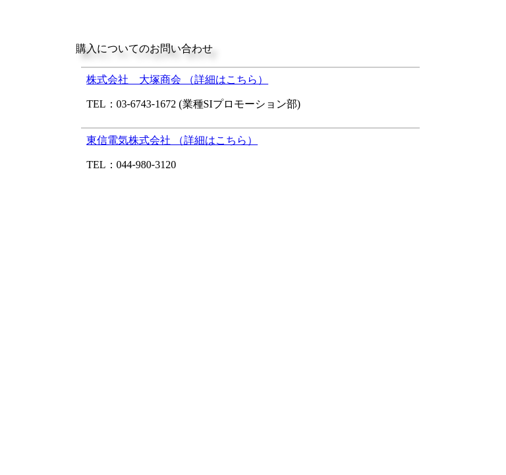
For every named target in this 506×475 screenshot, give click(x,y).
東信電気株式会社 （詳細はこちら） (172, 140)
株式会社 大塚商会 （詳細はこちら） (177, 79)
